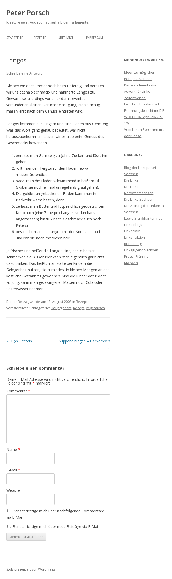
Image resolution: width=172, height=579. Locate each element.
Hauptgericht (61, 307)
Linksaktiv (132, 231)
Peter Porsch (28, 12)
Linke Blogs (133, 224)
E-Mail (13, 470)
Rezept (78, 307)
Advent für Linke (137, 91)
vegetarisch (95, 307)
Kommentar (18, 390)
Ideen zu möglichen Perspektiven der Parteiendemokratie (140, 78)
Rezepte (40, 37)
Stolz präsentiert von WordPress (30, 569)
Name (13, 449)
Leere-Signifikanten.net (143, 218)
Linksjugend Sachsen (141, 250)
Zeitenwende (135, 97)
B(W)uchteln (19, 341)
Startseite (14, 37)
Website (13, 490)
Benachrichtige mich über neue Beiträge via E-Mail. (56, 526)
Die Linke (131, 180)
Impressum (94, 37)
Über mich (66, 37)
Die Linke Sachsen (138, 199)
